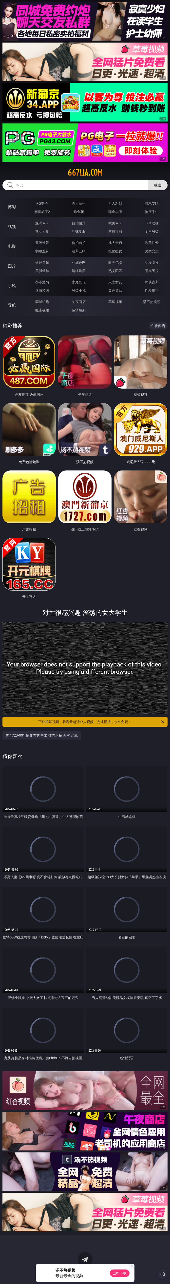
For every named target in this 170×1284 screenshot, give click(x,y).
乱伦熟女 (115, 251)
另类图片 (152, 270)
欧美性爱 (152, 242)
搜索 (157, 185)
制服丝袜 (42, 251)
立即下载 (120, 1273)
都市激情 (42, 282)
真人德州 (79, 203)
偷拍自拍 (79, 242)
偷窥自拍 (42, 262)
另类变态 (152, 251)
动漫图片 (152, 262)
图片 (12, 266)
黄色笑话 (115, 290)
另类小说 (79, 290)
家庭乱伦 (79, 282)
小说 (12, 285)
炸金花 (79, 211)
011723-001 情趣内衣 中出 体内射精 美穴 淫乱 (42, 735)
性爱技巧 (152, 290)
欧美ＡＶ (115, 223)
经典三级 (79, 251)
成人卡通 (115, 242)
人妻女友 (115, 282)
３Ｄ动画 (152, 223)
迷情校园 (42, 290)
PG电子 (42, 203)
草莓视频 (115, 301)
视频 (12, 226)
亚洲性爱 (42, 242)
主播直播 (115, 231)
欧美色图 (115, 262)
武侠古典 (152, 282)
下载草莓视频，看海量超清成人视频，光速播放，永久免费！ (101, 722)
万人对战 (115, 203)
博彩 (12, 207)
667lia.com (85, 173)
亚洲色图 (79, 262)
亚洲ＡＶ (42, 223)
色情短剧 (79, 310)
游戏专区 (152, 203)
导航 (12, 305)
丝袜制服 (79, 231)
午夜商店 (79, 301)
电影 (12, 246)
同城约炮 (42, 301)
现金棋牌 (115, 211)
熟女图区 (115, 270)
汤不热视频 (151, 301)
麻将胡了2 (42, 211)
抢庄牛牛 (152, 211)
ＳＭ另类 (152, 231)
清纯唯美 (79, 270)
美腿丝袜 (42, 270)
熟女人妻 (42, 231)
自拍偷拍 (79, 223)
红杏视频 (42, 310)
